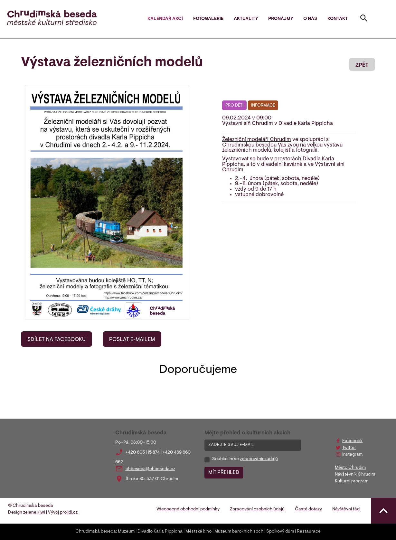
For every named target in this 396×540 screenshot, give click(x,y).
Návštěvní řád (346, 509)
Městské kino (198, 531)
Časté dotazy (308, 509)
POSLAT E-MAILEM (132, 339)
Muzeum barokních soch (238, 531)
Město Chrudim (350, 468)
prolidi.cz (69, 512)
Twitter (349, 448)
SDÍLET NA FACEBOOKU (56, 339)
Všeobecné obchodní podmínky (188, 509)
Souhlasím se (245, 459)
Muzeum (126, 531)
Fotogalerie (208, 19)
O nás (310, 19)
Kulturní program (351, 481)
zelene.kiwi (34, 512)
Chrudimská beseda (95, 531)
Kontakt (337, 19)
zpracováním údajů (259, 459)
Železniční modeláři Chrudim (256, 139)
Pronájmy (280, 19)
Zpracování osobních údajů (257, 509)
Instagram (352, 454)
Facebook (352, 441)
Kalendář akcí (165, 19)
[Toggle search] (364, 19)
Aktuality (246, 19)
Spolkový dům (280, 531)
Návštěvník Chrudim (355, 474)
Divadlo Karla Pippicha (160, 531)
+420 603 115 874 (143, 452)
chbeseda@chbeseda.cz (150, 469)
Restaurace (309, 531)
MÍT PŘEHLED (223, 472)
